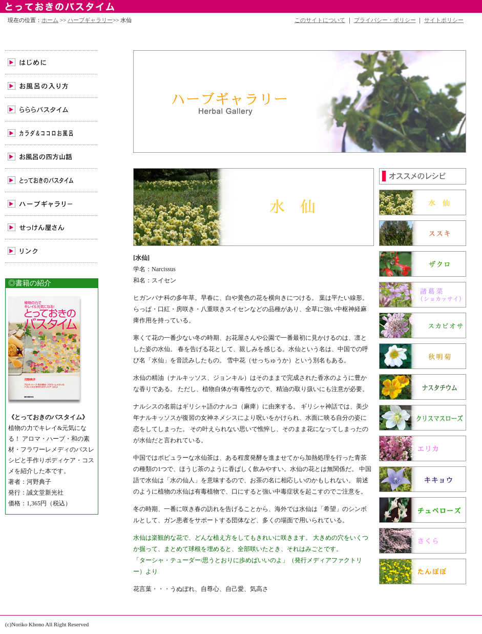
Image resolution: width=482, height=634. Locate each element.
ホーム (49, 20)
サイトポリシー (444, 20)
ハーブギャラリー (90, 20)
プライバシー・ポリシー (385, 20)
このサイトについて (320, 20)
